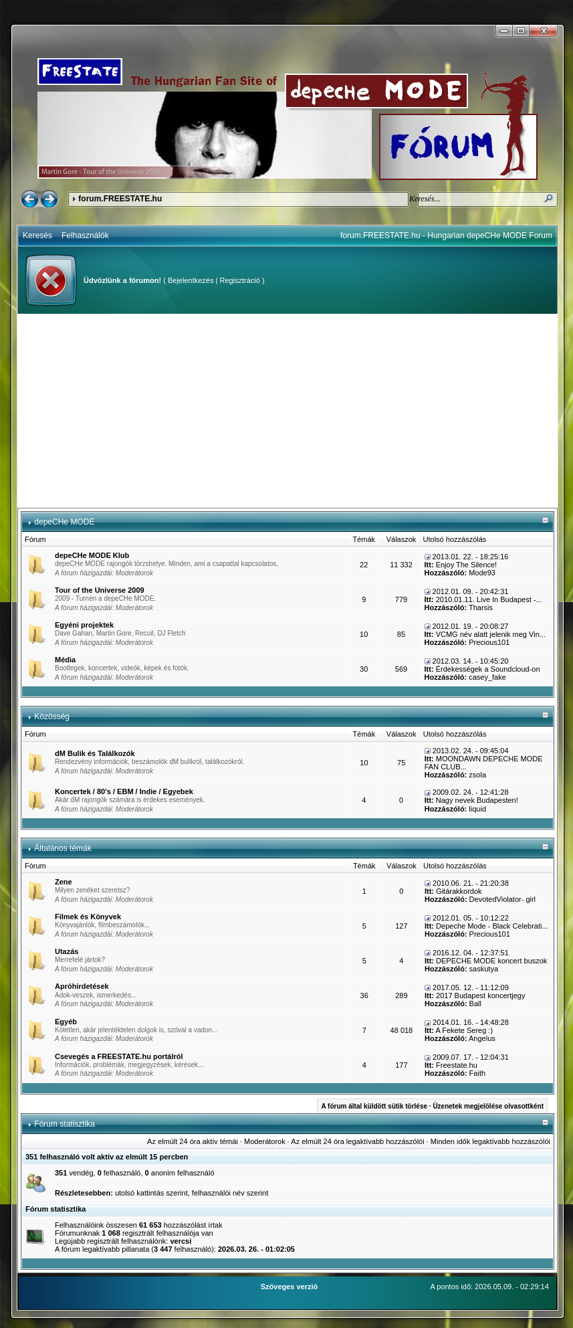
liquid (477, 809)
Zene (63, 882)
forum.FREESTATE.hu (120, 198)
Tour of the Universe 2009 (99, 590)
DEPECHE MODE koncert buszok (491, 961)
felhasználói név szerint (230, 1193)
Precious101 (489, 642)
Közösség (52, 716)
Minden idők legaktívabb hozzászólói (490, 1141)
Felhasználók (85, 235)
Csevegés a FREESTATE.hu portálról (119, 1056)
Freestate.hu (456, 1065)
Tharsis (481, 607)
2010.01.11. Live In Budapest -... (489, 599)
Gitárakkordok (458, 891)
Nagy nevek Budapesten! (477, 800)
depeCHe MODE (64, 522)
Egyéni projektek (84, 625)
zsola (477, 775)
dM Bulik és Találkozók (95, 753)
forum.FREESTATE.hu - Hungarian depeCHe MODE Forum (446, 235)
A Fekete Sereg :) (464, 1030)
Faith (477, 1073)
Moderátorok (134, 573)
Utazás (66, 951)
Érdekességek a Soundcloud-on (488, 669)
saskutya (483, 969)
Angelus (482, 1038)
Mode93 (482, 573)
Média (65, 660)
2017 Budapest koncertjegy (480, 995)
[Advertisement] (287, 410)
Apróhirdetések (82, 986)
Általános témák (62, 848)
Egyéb (66, 1022)
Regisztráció (239, 280)
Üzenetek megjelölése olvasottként (488, 1106)
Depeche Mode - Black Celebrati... (492, 926)
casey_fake (487, 677)
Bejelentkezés (191, 280)
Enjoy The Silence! (466, 565)
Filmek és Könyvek (88, 917)
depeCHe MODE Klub (92, 555)
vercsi (180, 1241)
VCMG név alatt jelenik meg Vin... (491, 634)
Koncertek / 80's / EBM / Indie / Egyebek (124, 791)
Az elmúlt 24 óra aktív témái (192, 1141)
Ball (475, 1004)
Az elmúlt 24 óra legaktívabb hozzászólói (357, 1141)
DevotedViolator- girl (502, 899)
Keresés (37, 235)
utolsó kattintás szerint (151, 1193)
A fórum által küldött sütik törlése (374, 1106)
